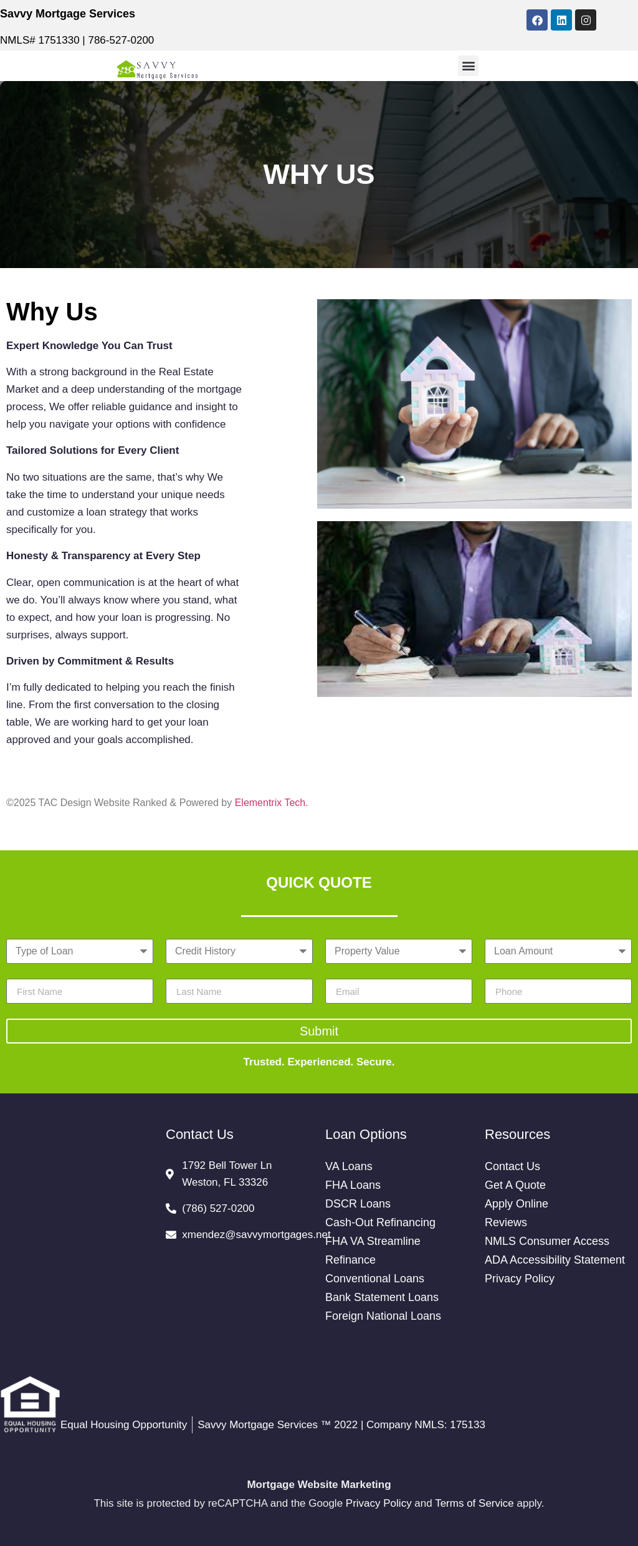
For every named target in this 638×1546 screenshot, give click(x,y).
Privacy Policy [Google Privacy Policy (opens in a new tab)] (379, 1503)
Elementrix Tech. (271, 802)
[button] (468, 65)
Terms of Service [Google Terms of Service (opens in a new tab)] (474, 1503)
